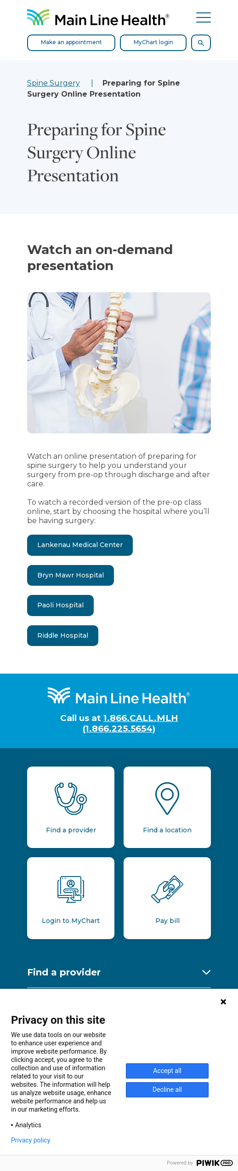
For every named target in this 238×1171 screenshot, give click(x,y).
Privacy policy (30, 1140)
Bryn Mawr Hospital (70, 575)
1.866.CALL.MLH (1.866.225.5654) (130, 723)
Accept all (167, 1070)
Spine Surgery (53, 83)
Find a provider (64, 972)
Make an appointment (71, 42)
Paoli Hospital (60, 605)
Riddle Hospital (62, 635)
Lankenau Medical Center (80, 545)
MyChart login (153, 42)
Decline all (167, 1089)
